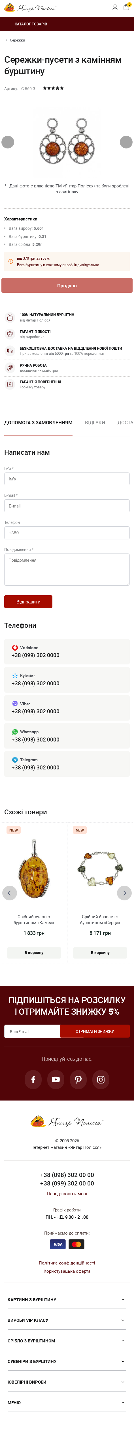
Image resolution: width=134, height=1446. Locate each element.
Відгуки (95, 423)
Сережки (17, 40)
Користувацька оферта (67, 1281)
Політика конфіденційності (67, 1273)
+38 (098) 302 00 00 (67, 1185)
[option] (95, 428)
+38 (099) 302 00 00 (67, 1194)
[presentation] (7, 142)
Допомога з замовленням (38, 423)
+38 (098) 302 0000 (35, 691)
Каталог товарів (25, 24)
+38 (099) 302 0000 (35, 663)
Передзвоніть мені (67, 1204)
